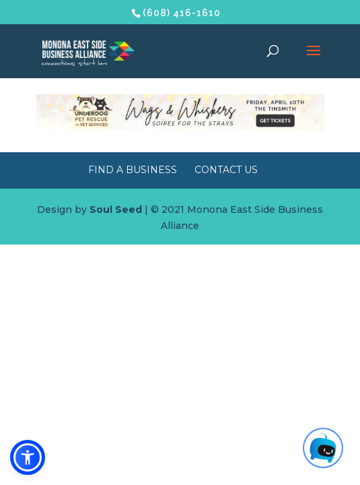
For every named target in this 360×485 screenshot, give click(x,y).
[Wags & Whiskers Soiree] (180, 127)
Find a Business (132, 170)
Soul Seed (115, 209)
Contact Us (226, 170)
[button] (27, 457)
